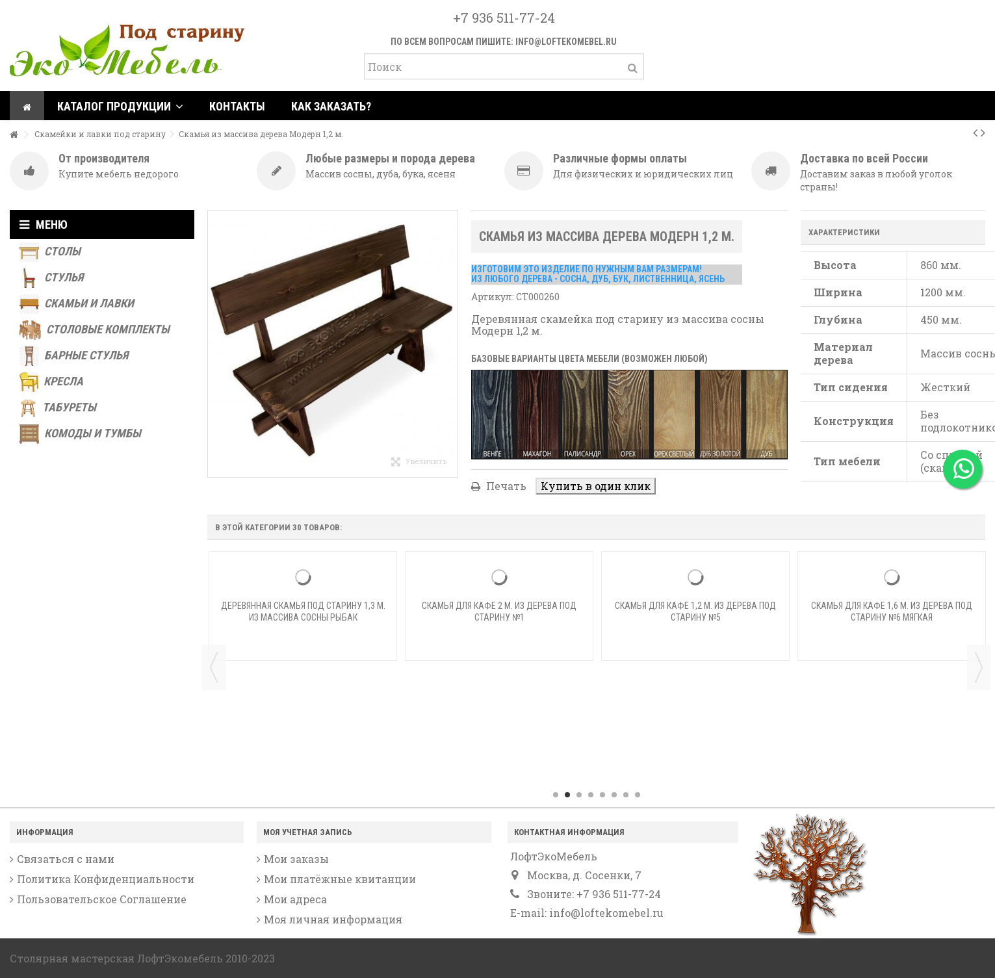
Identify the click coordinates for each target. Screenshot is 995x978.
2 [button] (567, 794)
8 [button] (637, 794)
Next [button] (978, 667)
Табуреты (57, 408)
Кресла (51, 382)
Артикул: (492, 296)
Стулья (51, 278)
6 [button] (614, 794)
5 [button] (602, 794)
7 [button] (625, 794)
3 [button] (579, 794)
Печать (505, 486)
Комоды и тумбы (80, 434)
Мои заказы (296, 859)
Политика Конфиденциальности (105, 879)
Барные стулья (73, 356)
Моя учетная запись (307, 832)
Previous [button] (214, 667)
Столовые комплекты (94, 330)
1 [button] (555, 794)
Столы (50, 252)
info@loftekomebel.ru (566, 41)
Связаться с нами (65, 859)
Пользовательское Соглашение (102, 899)
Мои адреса (295, 899)
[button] (120, 105)
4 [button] (590, 794)
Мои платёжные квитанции (340, 879)
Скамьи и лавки (76, 304)
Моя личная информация (333, 919)
